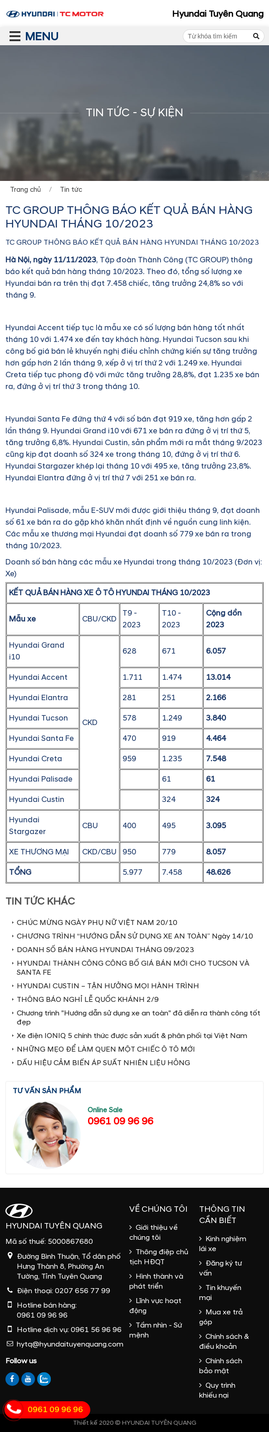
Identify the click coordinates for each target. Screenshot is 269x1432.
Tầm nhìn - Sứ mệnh (155, 1330)
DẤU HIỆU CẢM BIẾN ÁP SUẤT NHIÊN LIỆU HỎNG (103, 1062)
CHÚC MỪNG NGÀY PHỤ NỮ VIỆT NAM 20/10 (97, 922)
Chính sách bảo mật (220, 1365)
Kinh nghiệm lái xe (222, 1243)
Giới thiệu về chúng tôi (153, 1232)
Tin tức (71, 189)
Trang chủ (25, 189)
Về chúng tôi (158, 1209)
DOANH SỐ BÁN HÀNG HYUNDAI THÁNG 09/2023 (105, 949)
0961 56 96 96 (96, 1329)
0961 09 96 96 (120, 1121)
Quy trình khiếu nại (217, 1390)
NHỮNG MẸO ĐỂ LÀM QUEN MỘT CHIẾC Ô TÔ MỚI (106, 1049)
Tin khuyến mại (220, 1292)
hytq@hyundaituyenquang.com (70, 1344)
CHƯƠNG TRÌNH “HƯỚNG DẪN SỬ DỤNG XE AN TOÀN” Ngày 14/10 (135, 936)
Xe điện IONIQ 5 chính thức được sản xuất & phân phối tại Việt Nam (132, 1035)
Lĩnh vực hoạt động (155, 1305)
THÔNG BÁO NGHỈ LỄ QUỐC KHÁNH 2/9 (88, 999)
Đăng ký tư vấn (220, 1268)
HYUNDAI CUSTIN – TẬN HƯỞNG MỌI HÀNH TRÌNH (108, 986)
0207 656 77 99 (82, 1290)
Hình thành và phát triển (156, 1281)
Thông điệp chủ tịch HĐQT (158, 1256)
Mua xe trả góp (221, 1317)
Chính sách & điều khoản (224, 1341)
